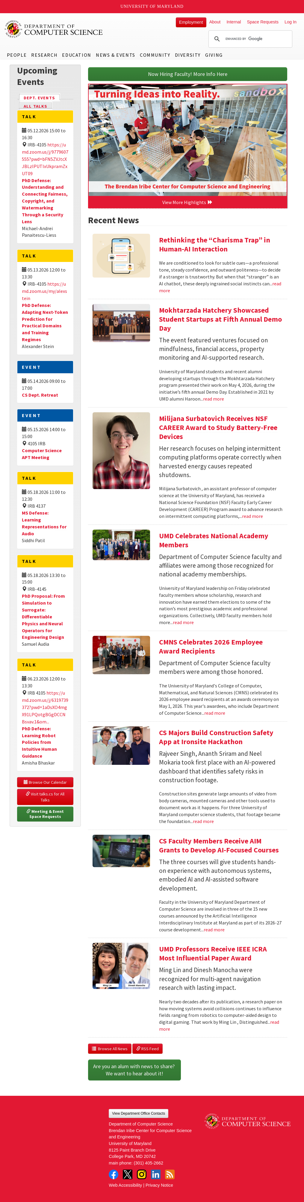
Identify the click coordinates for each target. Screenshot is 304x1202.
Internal (233, 22)
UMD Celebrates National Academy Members (213, 540)
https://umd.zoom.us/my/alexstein (44, 291)
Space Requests (263, 22)
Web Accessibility (125, 1185)
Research (44, 55)
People (17, 55)
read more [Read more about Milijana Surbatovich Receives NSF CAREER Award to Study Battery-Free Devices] (252, 516)
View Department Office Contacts (138, 1113)
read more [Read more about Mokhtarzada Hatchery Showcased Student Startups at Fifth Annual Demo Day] (213, 399)
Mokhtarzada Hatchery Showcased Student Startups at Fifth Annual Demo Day (220, 319)
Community (155, 55)
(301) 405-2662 (148, 1163)
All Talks (35, 106)
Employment (191, 22)
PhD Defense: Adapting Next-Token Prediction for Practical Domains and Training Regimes (45, 322)
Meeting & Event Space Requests (45, 814)
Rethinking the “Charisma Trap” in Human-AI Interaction (214, 244)
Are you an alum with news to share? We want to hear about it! (134, 1070)
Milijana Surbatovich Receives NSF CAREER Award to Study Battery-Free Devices (218, 427)
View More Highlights (187, 202)
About (215, 22)
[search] (249, 39)
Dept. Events (42, 97)
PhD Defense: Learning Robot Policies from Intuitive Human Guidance (39, 742)
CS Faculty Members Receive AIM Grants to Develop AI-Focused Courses (219, 845)
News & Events (115, 55)
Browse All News (110, 1048)
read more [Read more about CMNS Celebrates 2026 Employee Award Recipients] (214, 713)
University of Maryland (152, 6)
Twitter (127, 1174)
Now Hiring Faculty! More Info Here (187, 74)
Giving (214, 55)
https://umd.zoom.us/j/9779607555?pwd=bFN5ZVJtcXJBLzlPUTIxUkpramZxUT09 (45, 159)
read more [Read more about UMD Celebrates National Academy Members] (183, 622)
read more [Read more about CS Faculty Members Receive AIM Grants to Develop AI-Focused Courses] (214, 930)
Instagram (141, 1174)
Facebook (113, 1174)
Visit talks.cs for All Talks (45, 797)
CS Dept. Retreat (40, 395)
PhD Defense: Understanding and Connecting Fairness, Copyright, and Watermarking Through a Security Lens (45, 200)
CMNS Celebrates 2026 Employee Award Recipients (211, 646)
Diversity (188, 55)
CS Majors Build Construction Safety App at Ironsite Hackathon (216, 737)
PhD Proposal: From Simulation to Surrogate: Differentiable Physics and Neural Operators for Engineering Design (43, 616)
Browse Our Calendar (45, 782)
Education (76, 55)
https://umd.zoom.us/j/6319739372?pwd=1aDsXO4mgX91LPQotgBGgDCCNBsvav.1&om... (45, 707)
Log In (291, 22)
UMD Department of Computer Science (53, 29)
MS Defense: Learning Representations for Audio (44, 523)
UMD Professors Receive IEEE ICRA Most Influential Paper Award (213, 953)
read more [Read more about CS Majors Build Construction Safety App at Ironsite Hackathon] (203, 821)
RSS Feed (147, 1048)
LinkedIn (156, 1174)
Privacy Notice (159, 1185)
